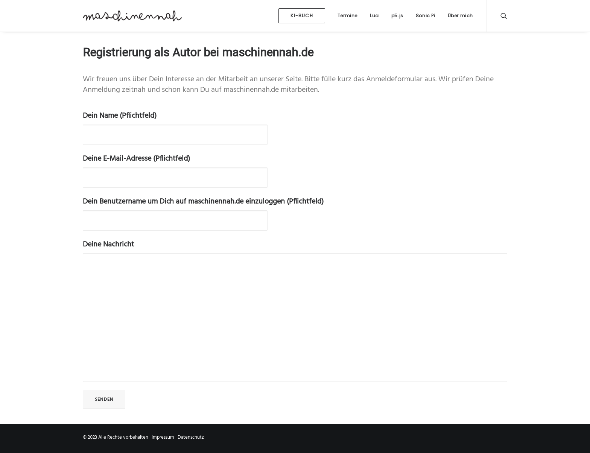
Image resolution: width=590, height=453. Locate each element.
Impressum (163, 437)
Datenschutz (191, 437)
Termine (347, 15)
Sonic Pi (425, 15)
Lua (374, 15)
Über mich (460, 15)
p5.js (397, 15)
